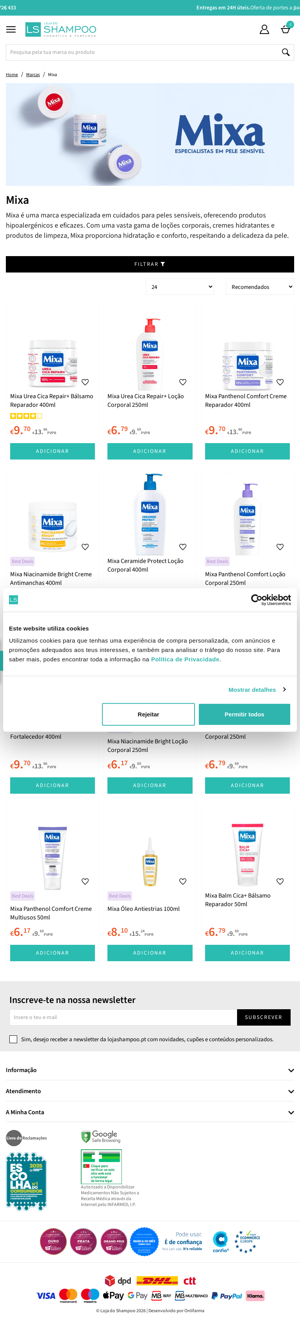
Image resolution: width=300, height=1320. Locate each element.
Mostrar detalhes (252, 689)
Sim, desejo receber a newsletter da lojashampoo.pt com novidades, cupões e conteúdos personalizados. (147, 1039)
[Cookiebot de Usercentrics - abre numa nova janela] (257, 600)
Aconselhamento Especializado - (153, 8)
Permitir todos (244, 714)
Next (295, 7)
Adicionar (52, 451)
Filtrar (150, 264)
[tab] (150, 1070)
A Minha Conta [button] (25, 1112)
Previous (5, 7)
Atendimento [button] (23, 1091)
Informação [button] (21, 1070)
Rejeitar (148, 714)
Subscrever (263, 1017)
